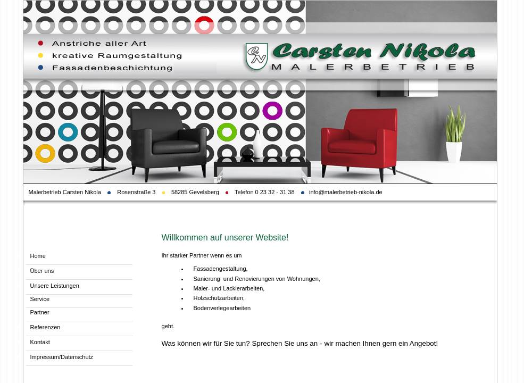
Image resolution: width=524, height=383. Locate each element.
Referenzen (45, 327)
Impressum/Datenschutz (62, 357)
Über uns (42, 271)
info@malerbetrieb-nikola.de (346, 192)
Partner (39, 312)
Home (38, 256)
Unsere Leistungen (54, 285)
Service (40, 299)
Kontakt (40, 342)
